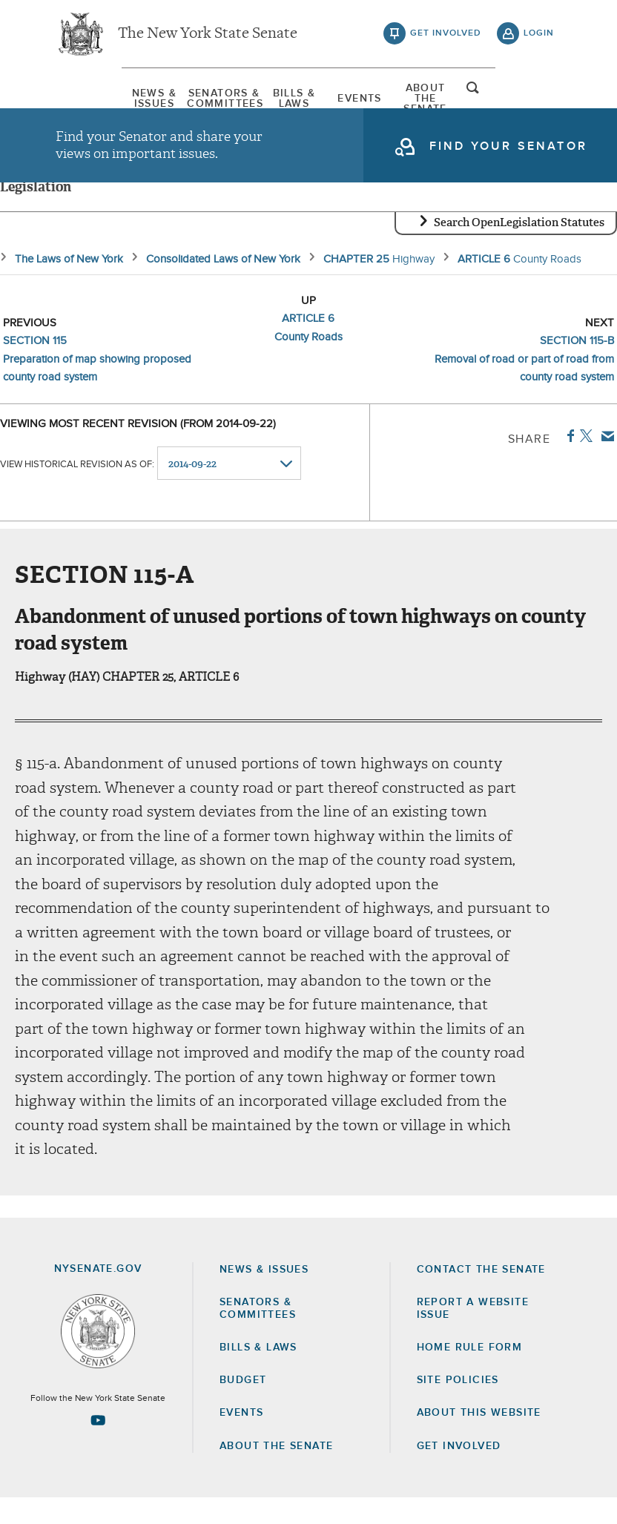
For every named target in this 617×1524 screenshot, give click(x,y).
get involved (445, 37)
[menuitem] (93, 100)
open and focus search (539, 99)
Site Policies (458, 1406)
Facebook (567, 462)
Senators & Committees (188, 100)
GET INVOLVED (459, 1472)
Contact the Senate (481, 1295)
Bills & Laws (283, 100)
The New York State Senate (207, 37)
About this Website (479, 1439)
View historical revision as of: (77, 490)
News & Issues (92, 100)
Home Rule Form (470, 1373)
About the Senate (276, 1472)
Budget (243, 1406)
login (539, 37)
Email (604, 462)
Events (378, 100)
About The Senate (474, 100)
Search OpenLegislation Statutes (519, 248)
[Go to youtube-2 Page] (98, 1446)
